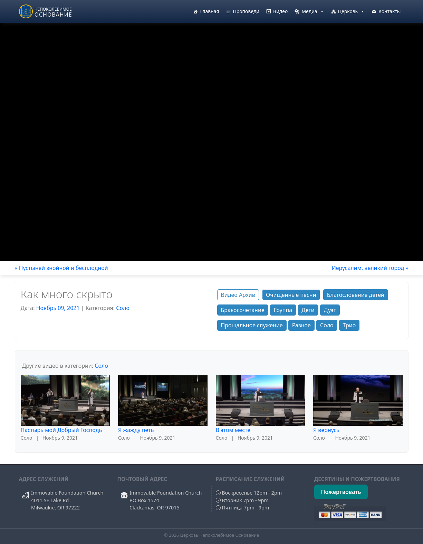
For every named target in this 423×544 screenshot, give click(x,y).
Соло (122, 308)
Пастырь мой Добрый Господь (61, 430)
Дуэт (330, 310)
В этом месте (233, 430)
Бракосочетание (243, 310)
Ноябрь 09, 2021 (58, 308)
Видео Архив (238, 295)
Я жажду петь (136, 430)
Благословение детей (355, 295)
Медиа (312, 11)
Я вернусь (326, 430)
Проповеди (246, 11)
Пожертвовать (341, 492)
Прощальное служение (252, 325)
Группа (283, 310)
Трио (349, 325)
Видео (280, 11)
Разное (301, 325)
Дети (308, 310)
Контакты (389, 11)
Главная (209, 11)
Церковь (351, 11)
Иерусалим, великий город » (370, 268)
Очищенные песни (291, 295)
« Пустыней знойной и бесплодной (61, 268)
